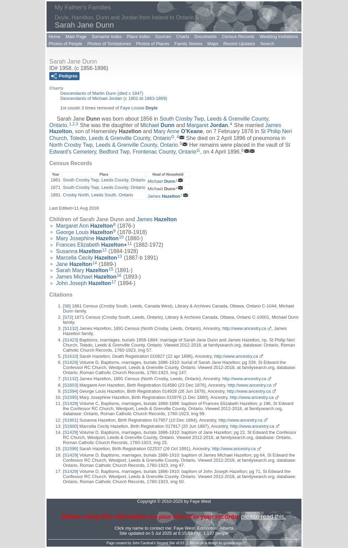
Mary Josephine (87, 238)
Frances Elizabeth (90, 245)
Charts (182, 36)
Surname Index (107, 36)
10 (121, 237)
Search (267, 43)
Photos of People (65, 43)
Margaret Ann (84, 226)
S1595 (70, 397)
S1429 (70, 362)
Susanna (79, 251)
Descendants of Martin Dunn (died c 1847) (101, 93)
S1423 (70, 339)
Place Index (138, 36)
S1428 (70, 403)
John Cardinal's (144, 543)
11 (129, 243)
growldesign (232, 543)
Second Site (166, 543)
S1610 (70, 356)
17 (113, 282)
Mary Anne (178, 131)
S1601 (70, 420)
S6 (67, 305)
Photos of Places (152, 43)
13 (120, 256)
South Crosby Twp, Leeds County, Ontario (104, 179)
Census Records (238, 36)
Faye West (184, 528)
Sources (163, 36)
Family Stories (188, 43)
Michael (157, 125)
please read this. (263, 516)
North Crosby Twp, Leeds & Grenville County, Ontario (113, 145)
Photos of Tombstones (109, 43)
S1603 (70, 385)
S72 (68, 317)
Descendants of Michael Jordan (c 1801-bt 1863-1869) (113, 98)
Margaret (207, 125)
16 (119, 275)
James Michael (86, 277)
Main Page (76, 36)
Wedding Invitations (279, 36)
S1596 (70, 448)
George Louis (84, 232)
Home (54, 36)
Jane (74, 264)
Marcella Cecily (86, 258)
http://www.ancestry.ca (244, 328)
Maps (212, 43)
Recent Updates (239, 43)
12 (104, 250)
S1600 (70, 426)
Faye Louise (139, 107)
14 (94, 263)
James (163, 196)
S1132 (70, 328)
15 (111, 269)
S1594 (70, 391)
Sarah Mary (82, 270)
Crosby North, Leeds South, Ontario (98, 194)
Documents (205, 36)
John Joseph (83, 283)
